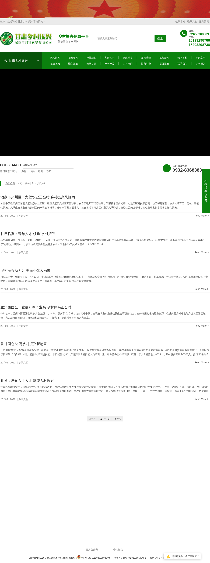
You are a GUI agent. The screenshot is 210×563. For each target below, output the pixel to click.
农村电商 (128, 67)
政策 (49, 175)
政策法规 (146, 61)
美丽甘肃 (91, 67)
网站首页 (55, 61)
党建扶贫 (128, 61)
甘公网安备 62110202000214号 (93, 562)
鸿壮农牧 (91, 61)
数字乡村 (182, 61)
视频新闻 (164, 61)
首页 (20, 187)
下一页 (117, 422)
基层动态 (109, 61)
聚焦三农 (73, 67)
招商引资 (146, 67)
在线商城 (55, 67)
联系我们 (192, 25)
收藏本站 (180, 25)
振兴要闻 (204, 25)
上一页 (92, 422)
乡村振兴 (200, 67)
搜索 (160, 42)
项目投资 (164, 67)
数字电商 (29, 187)
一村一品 (109, 67)
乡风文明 (200, 61)
